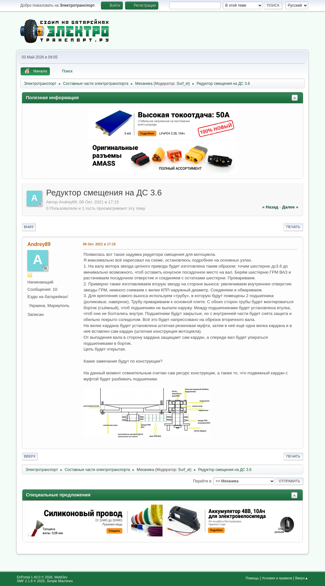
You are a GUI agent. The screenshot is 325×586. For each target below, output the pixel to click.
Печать (293, 227)
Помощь (252, 578)
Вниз (28, 227)
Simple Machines (60, 581)
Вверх (30, 456)
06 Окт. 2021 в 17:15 (99, 244)
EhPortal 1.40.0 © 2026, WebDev (42, 577)
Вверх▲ (301, 578)
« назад (270, 207)
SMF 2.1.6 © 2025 (31, 581)
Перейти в (202, 481)
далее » (290, 207)
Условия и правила (277, 578)
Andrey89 (38, 244)
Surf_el (182, 83)
